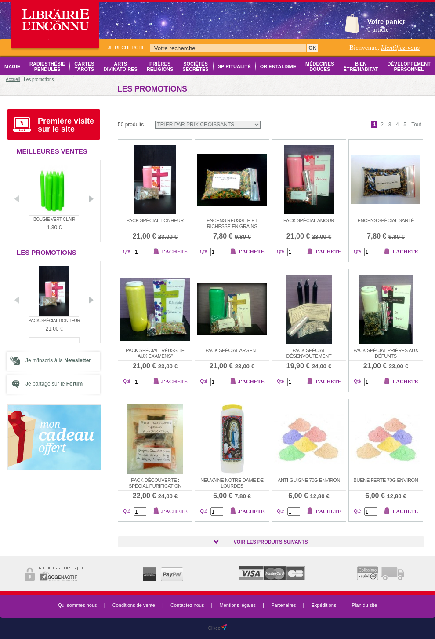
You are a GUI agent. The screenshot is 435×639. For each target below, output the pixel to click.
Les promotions (46, 252)
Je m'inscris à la (58, 360)
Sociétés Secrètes (195, 66)
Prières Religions (160, 66)
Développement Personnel (409, 66)
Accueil (13, 79)
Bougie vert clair (54, 219)
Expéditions (324, 605)
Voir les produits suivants (270, 541)
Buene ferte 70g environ (386, 480)
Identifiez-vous (400, 47)
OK (312, 48)
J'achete (174, 252)
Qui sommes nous (77, 605)
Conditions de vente (133, 605)
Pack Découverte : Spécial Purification (155, 482)
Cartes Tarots (84, 66)
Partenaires (283, 605)
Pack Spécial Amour (308, 220)
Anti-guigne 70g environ (309, 480)
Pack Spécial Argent (232, 350)
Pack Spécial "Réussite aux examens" (155, 353)
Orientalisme (278, 66)
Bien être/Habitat (361, 66)
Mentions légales (238, 605)
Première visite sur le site (66, 125)
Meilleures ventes (52, 151)
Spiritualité (234, 66)
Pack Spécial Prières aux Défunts (385, 353)
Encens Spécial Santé (386, 220)
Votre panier (386, 21)
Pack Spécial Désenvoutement (309, 353)
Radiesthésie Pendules (47, 66)
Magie (12, 66)
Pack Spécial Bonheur (54, 320)
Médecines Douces (319, 66)
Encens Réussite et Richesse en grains (232, 223)
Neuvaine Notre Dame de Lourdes (232, 482)
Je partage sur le (54, 384)
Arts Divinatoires (121, 66)
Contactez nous (187, 605)
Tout (416, 124)
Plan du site (364, 605)
